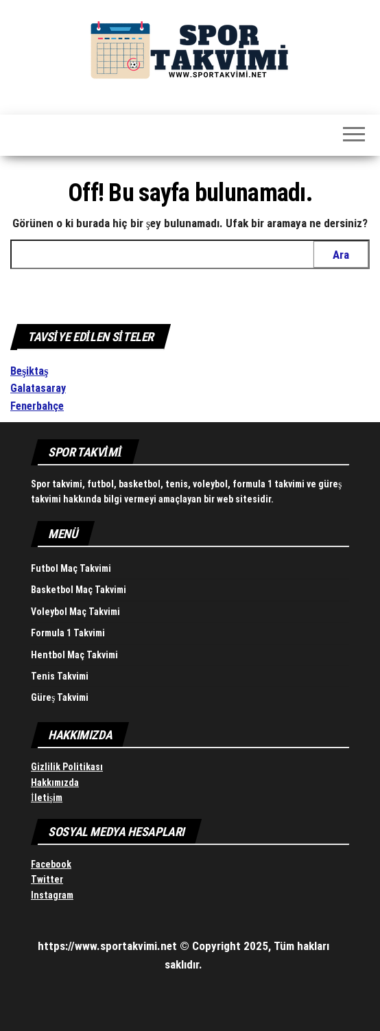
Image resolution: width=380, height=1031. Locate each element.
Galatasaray (38, 388)
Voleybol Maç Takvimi (75, 611)
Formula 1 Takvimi (68, 632)
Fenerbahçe (37, 406)
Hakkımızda (55, 782)
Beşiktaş (29, 371)
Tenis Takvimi (59, 676)
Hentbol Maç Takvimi (74, 654)
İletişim (46, 797)
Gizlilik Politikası (67, 766)
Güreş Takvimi (59, 697)
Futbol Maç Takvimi (71, 568)
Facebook (51, 864)
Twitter (47, 879)
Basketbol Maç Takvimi (78, 589)
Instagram (52, 895)
